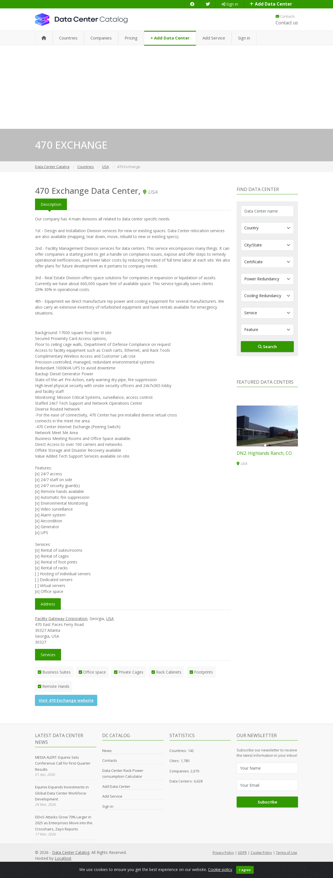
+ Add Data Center (170, 38)
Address (48, 604)
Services (48, 654)
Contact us (287, 23)
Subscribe (267, 802)
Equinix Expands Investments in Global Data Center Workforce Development (62, 793)
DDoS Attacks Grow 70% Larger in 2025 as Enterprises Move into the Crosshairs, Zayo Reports (63, 823)
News (107, 750)
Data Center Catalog (70, 852)
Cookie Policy (261, 852)
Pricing (131, 38)
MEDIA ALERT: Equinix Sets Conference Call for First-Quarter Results (62, 763)
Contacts (285, 16)
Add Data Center (271, 4)
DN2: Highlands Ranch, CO (264, 453)
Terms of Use (286, 852)
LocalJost (63, 858)
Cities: (174, 760)
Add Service (213, 38)
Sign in (229, 4)
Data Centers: (181, 781)
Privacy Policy (223, 852)
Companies (101, 38)
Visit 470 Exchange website (66, 700)
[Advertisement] (166, 87)
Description (51, 204)
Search (267, 346)
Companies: (179, 771)
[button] (265, 445)
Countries (68, 38)
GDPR (242, 852)
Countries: (178, 750)
